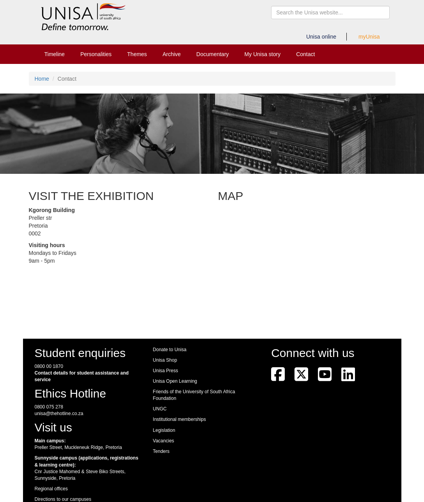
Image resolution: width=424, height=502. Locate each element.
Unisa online (321, 37)
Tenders (161, 451)
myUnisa (369, 37)
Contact (305, 54)
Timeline (54, 54)
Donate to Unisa (169, 349)
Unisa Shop (165, 360)
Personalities (96, 54)
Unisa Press (165, 370)
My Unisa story (263, 54)
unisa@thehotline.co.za (59, 413)
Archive (172, 54)
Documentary (212, 54)
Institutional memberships (179, 419)
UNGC (160, 409)
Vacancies (163, 441)
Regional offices (51, 488)
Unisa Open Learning (175, 381)
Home (42, 79)
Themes (137, 54)
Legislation (164, 430)
